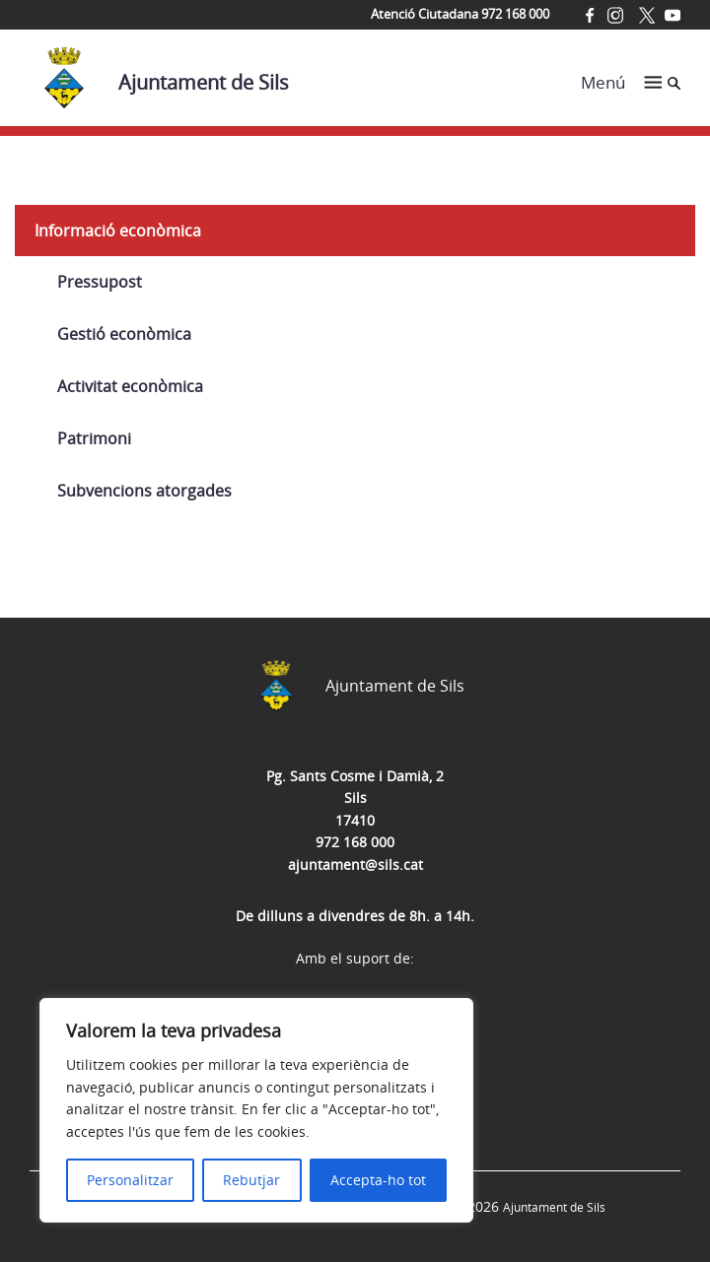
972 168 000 (355, 841)
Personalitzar (130, 1179)
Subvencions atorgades (144, 490)
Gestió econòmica (124, 334)
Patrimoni (94, 438)
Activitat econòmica (130, 386)
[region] (256, 1110)
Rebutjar (251, 1179)
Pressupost (99, 282)
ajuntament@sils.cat (355, 864)
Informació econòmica (118, 230)
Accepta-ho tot (378, 1179)
